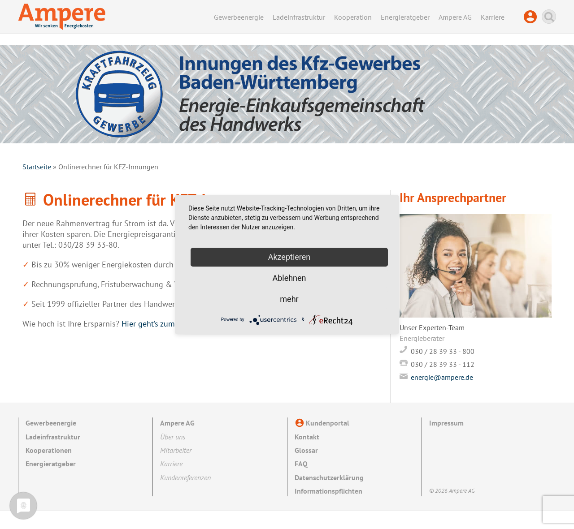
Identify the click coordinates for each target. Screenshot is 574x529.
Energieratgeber (405, 17)
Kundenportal (532, 17)
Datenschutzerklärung (329, 477)
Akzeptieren (289, 257)
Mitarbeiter (175, 450)
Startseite (36, 166)
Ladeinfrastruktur (299, 17)
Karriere (492, 17)
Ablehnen (289, 278)
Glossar (306, 450)
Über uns (172, 436)
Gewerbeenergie (239, 17)
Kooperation (353, 17)
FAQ (301, 463)
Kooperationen (49, 450)
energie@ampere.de (442, 377)
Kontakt (307, 436)
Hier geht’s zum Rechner (163, 323)
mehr (289, 299)
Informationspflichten (328, 490)
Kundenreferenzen (185, 477)
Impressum (446, 422)
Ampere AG (455, 17)
